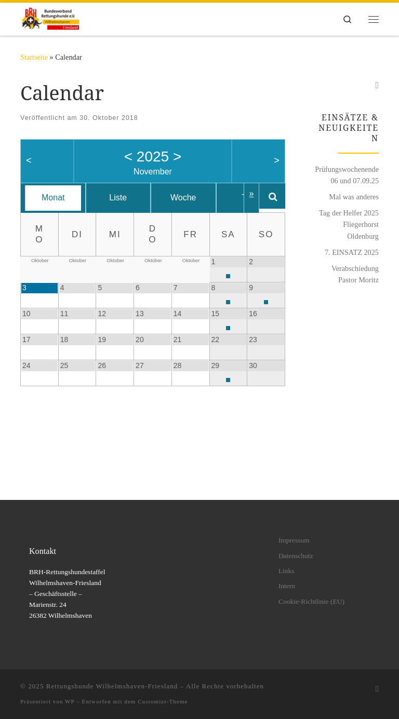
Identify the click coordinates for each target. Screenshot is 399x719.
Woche (193, 197)
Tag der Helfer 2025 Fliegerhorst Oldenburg (349, 224)
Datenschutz (295, 556)
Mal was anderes (354, 197)
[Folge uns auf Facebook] (377, 85)
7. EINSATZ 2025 (352, 252)
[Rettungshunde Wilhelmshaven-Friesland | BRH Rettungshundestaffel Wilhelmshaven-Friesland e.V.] (49, 18)
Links (286, 571)
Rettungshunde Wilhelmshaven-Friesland (112, 686)
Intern (286, 586)
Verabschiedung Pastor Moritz (355, 274)
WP (69, 701)
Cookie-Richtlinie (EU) (311, 601)
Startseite (34, 57)
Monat (55, 197)
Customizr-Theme (163, 701)
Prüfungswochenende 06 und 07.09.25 (347, 175)
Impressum (294, 540)
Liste (124, 197)
